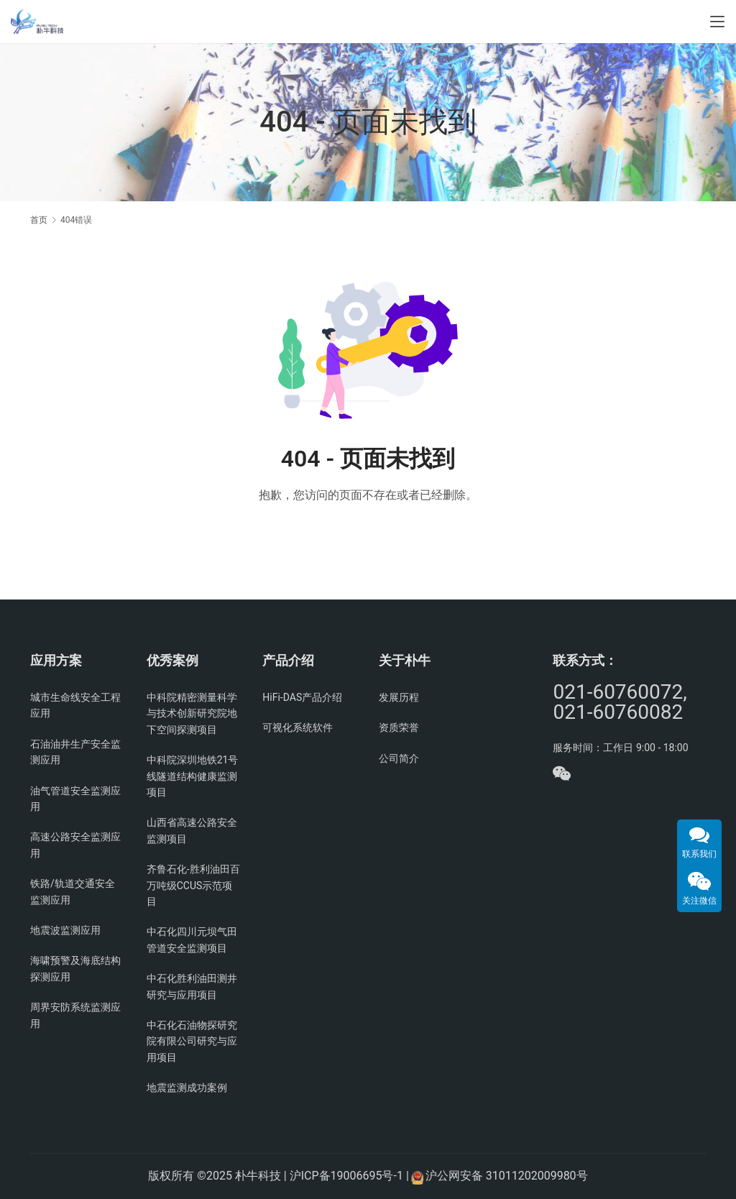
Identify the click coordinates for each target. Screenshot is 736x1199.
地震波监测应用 (65, 930)
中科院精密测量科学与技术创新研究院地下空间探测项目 (192, 713)
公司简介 (399, 758)
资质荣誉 (399, 727)
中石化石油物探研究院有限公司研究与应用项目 (192, 1041)
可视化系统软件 (297, 727)
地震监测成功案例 (187, 1087)
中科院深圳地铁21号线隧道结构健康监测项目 (193, 776)
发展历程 (399, 697)
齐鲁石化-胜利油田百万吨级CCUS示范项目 (193, 885)
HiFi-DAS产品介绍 (302, 697)
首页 (38, 220)
